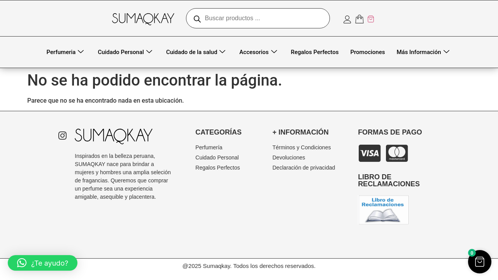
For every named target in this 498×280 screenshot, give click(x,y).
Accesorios (258, 52)
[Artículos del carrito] (365, 19)
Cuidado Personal (125, 52)
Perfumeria (65, 52)
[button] (42, 263)
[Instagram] (62, 136)
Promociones (367, 52)
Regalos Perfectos (315, 52)
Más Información (422, 52)
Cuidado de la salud (195, 52)
